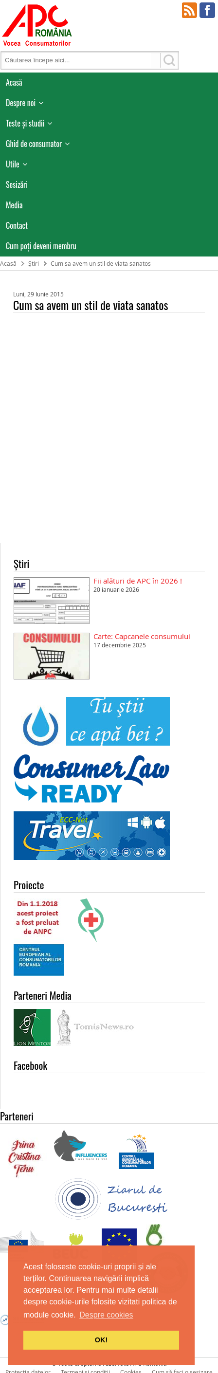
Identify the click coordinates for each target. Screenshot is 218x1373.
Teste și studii (25, 123)
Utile (12, 164)
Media (14, 205)
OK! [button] (101, 1340)
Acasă (14, 82)
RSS (190, 10)
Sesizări (17, 184)
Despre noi (21, 103)
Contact (17, 225)
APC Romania (36, 24)
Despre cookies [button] (106, 1315)
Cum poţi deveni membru (41, 246)
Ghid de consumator (34, 143)
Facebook (207, 10)
